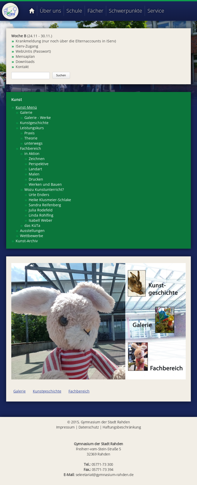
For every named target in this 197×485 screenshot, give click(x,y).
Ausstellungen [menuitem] (32, 230)
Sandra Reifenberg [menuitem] (45, 204)
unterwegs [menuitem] (33, 143)
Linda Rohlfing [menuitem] (41, 215)
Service (155, 10)
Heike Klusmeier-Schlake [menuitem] (50, 199)
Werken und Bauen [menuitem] (45, 184)
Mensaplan (25, 56)
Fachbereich (79, 391)
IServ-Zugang (27, 46)
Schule (74, 10)
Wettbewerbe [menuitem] (31, 235)
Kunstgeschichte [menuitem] (34, 122)
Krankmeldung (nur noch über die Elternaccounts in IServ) (66, 41)
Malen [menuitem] (34, 174)
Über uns (50, 10)
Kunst (16, 99)
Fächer (95, 10)
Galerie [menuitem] (26, 112)
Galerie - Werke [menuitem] (37, 117)
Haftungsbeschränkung (122, 427)
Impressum (65, 427)
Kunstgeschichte (47, 391)
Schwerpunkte (125, 10)
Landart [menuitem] (35, 168)
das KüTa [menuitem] (32, 225)
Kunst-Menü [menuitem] (26, 107)
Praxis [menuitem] (29, 132)
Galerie (19, 391)
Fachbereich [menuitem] (30, 148)
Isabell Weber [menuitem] (40, 220)
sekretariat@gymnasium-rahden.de (105, 474)
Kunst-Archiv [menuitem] (27, 240)
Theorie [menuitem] (30, 138)
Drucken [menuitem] (36, 179)
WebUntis (24, 51)
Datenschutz (88, 427)
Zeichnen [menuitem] (37, 158)
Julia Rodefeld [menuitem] (41, 210)
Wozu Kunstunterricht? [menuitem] (44, 189)
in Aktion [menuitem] (32, 153)
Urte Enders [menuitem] (39, 194)
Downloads (25, 61)
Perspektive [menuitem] (38, 163)
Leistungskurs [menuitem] (32, 127)
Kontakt (22, 66)
